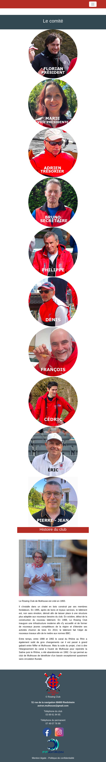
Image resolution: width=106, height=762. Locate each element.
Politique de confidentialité (61, 758)
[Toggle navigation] (93, 4)
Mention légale (39, 758)
